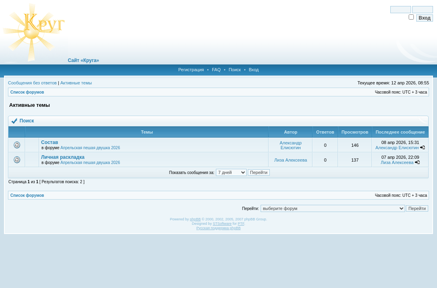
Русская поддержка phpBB (218, 228)
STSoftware (222, 224)
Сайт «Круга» (83, 60)
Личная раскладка (62, 157)
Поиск (235, 69)
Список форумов (27, 92)
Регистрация (191, 69)
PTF (241, 224)
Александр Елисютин (291, 145)
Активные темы (76, 82)
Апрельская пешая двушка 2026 (90, 148)
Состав (49, 142)
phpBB (195, 219)
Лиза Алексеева (290, 160)
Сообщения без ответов (32, 82)
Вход (254, 69)
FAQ (216, 69)
